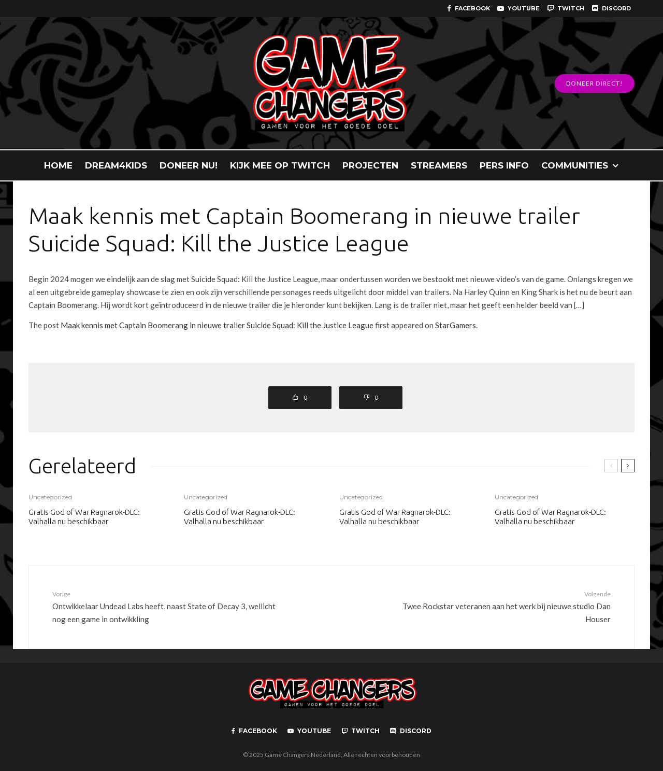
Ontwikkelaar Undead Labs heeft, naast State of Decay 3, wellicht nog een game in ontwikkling (167, 606)
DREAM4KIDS (116, 165)
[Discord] (611, 8)
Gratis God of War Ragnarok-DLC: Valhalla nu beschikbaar (84, 517)
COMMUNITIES (574, 165)
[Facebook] (468, 8)
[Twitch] (565, 8)
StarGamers (455, 325)
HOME (58, 165)
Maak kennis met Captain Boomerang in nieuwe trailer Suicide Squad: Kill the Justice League (217, 325)
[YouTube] (518, 8)
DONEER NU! (189, 165)
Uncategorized (50, 497)
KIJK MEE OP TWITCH (280, 165)
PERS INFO (504, 165)
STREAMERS (439, 165)
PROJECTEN (370, 165)
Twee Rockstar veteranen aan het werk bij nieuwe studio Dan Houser (496, 606)
